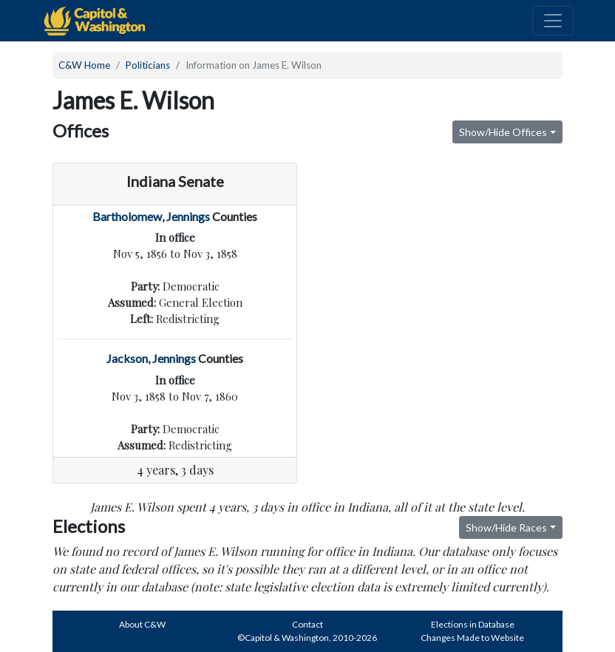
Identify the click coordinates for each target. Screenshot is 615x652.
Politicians (148, 65)
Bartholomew (127, 216)
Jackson (127, 358)
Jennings (188, 216)
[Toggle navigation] (553, 20)
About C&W (142, 624)
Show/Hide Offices (503, 132)
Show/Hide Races (506, 527)
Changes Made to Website (472, 637)
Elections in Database (472, 624)
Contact (307, 624)
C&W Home (84, 65)
